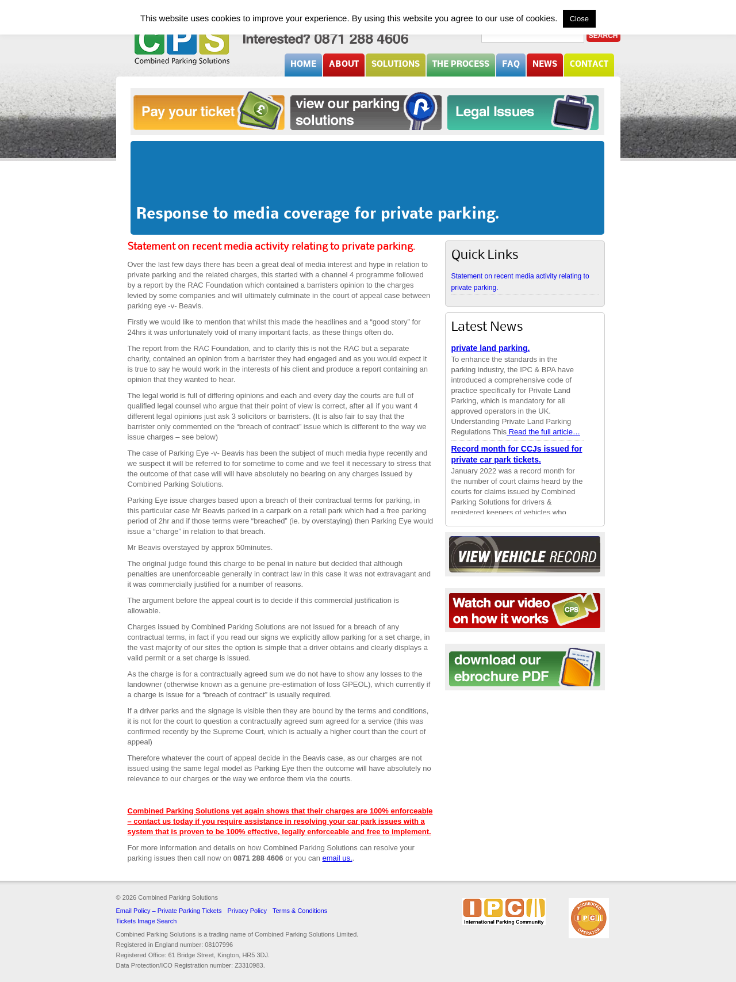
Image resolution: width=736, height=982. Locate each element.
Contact (589, 64)
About (344, 64)
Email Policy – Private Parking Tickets (169, 910)
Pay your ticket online (209, 111)
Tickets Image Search (146, 921)
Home (303, 64)
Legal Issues (523, 111)
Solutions (395, 64)
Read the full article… (543, 432)
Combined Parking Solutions (182, 44)
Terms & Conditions (300, 910)
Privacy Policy (247, 910)
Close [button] (579, 18)
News (544, 64)
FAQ (511, 64)
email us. (337, 858)
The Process (460, 64)
